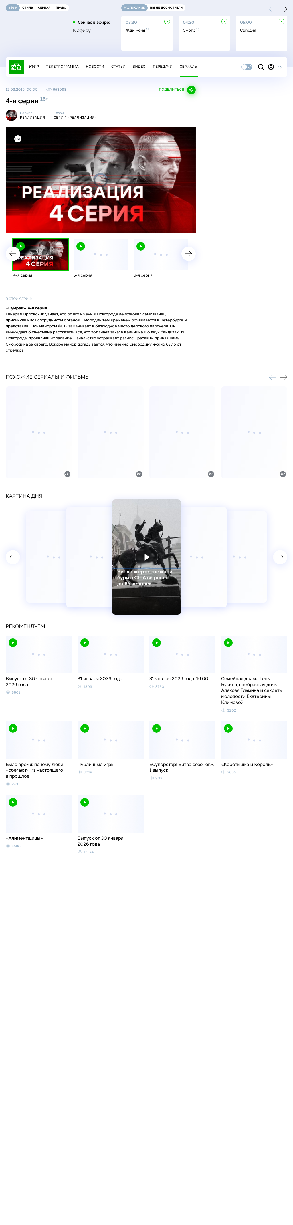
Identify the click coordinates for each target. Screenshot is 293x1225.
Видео (139, 67)
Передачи (163, 67)
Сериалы (189, 67)
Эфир (33, 67)
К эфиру (82, 30)
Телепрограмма (62, 67)
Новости (95, 67)
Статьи (118, 67)
